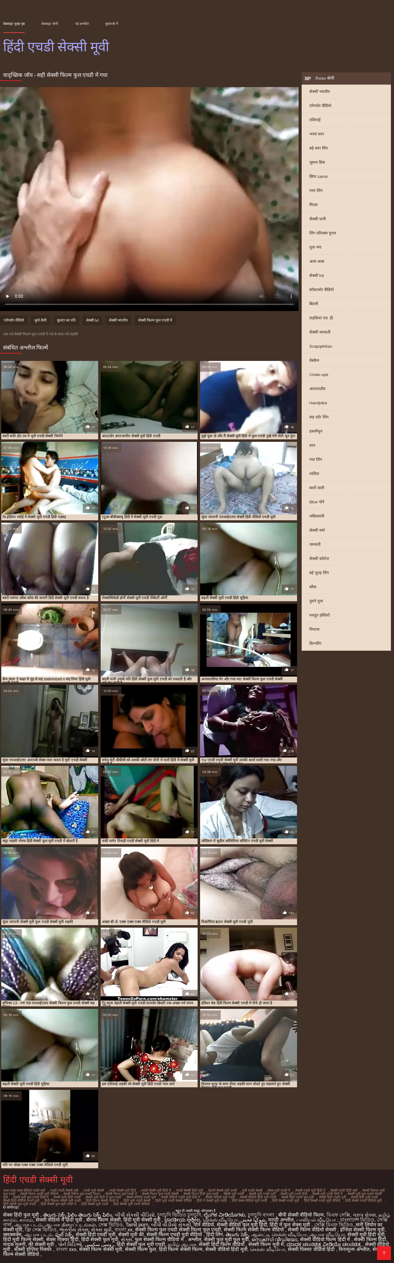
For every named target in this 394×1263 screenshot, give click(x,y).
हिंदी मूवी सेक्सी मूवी (142, 1219)
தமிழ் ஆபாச (182, 1244)
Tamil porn (137, 1224)
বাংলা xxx (66, 1249)
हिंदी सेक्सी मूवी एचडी (94, 1204)
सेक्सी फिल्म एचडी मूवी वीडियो (39, 1194)
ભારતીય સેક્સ (73, 1229)
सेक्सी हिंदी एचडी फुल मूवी (297, 1197)
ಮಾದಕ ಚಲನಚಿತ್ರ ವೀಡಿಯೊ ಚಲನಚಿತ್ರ (324, 1244)
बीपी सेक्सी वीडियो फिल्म (301, 1214)
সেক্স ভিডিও (110, 1224)
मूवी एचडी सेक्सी (252, 1190)
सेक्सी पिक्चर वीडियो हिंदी (312, 1249)
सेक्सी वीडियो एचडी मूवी (141, 1197)
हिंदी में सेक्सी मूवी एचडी (212, 1200)
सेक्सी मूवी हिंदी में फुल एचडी (103, 1197)
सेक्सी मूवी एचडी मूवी (262, 1194)
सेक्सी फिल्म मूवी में (266, 1244)
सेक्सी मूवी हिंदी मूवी (366, 1234)
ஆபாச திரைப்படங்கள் (70, 1224)
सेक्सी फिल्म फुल (140, 1249)
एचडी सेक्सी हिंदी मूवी (189, 1190)
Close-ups (318, 374)
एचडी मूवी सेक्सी (93, 1190)
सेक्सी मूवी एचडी (233, 1194)
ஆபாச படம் (28, 1224)
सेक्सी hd (316, 275)
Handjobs (318, 403)
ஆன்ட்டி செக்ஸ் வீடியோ (279, 1234)
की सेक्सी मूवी (41, 1244)
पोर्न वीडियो (204, 1224)
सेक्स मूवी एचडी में (278, 1190)
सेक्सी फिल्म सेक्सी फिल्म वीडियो (254, 1229)
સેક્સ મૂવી (101, 1229)
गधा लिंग (315, 459)
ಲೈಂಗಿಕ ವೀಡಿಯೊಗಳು (224, 1214)
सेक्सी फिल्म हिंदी (370, 1239)
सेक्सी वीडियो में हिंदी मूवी (59, 1219)
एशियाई (314, 120)
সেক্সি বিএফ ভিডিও (333, 1224)
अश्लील (194, 1239)
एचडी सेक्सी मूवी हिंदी (122, 1190)
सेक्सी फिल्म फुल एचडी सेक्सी (160, 1194)
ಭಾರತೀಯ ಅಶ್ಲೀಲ (182, 1219)
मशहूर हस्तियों (319, 615)
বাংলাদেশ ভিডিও (357, 1219)
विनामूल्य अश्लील (354, 1249)
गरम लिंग (316, 190)
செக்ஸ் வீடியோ (220, 1219)
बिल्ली (313, 304)
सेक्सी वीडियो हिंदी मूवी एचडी (258, 1197)
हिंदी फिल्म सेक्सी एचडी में (102, 1200)
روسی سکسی (99, 1244)
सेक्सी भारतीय (319, 91)
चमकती (314, 544)
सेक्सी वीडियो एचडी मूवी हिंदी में (180, 1197)
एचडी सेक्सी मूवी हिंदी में (156, 1190)
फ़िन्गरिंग (315, 643)
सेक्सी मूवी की (131, 1234)
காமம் (26, 1219)
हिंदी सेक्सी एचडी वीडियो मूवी (363, 1200)
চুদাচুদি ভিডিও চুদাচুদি (179, 1214)
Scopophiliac (320, 346)
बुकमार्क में (111, 24)
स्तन (312, 445)
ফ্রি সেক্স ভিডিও (41, 1229)
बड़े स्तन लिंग (318, 148)
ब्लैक (312, 587)
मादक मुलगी (14, 1244)
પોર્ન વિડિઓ (70, 1244)
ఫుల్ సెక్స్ (64, 1234)
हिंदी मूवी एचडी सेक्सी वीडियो (173, 1200)
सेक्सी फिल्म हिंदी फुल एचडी (201, 1194)
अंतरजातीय (317, 388)
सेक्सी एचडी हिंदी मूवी (343, 1190)
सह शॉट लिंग (318, 417)
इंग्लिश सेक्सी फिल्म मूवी (362, 1229)
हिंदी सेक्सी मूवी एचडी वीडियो (131, 1204)
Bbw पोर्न (316, 502)
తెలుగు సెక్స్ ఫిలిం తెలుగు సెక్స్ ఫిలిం (77, 1214)
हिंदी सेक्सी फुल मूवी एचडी (19, 1204)
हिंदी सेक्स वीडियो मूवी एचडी (249, 1200)
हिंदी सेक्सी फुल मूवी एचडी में (58, 1204)
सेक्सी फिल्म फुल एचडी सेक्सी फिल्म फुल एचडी (178, 1229)
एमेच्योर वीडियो (320, 105)
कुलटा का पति (66, 320)
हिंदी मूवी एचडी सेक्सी (137, 1200)
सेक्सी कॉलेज (319, 558)
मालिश (314, 473)
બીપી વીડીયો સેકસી (171, 1224)
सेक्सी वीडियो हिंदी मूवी (226, 1249)
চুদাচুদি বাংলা (262, 1214)
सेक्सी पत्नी (317, 219)
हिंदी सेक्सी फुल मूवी (99, 1239)
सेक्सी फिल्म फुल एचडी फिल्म (81, 1194)
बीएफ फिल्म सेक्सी (103, 1219)
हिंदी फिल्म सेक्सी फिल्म (181, 1249)
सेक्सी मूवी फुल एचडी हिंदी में (31, 1197)
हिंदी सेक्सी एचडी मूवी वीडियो (322, 1200)
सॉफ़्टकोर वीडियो (321, 289)
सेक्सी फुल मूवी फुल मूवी (226, 1239)
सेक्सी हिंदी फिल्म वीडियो (222, 1244)
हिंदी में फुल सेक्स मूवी (290, 1224)
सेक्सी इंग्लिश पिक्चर (33, 1249)
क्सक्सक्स (12, 1234)
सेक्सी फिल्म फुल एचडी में (155, 320)
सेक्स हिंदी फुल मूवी (21, 1214)
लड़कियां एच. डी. (321, 318)
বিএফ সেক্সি (338, 1214)
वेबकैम (314, 360)
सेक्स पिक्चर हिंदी (62, 1239)
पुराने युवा (316, 601)
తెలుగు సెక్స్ (237, 1234)
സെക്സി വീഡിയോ (274, 1239)
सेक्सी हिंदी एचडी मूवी (332, 1197)
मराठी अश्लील (280, 1219)
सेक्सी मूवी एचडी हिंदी (294, 1194)
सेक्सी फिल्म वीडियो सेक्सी (312, 1229)
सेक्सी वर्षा (317, 530)
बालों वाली (316, 488)
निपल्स (314, 629)
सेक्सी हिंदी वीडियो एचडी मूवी (21, 1200)
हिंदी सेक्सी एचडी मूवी (285, 1200)
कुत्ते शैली (40, 320)
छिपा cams (318, 176)
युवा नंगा (315, 247)
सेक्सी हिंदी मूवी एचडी (364, 1197)
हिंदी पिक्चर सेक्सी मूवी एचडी (62, 1200)
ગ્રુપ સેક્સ (364, 1214)
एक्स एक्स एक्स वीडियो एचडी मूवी (24, 1190)
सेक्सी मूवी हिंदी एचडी (67, 1197)
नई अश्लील (82, 24)
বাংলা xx (123, 1229)
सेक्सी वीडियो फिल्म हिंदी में (325, 1239)
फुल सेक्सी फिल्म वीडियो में (160, 1239)
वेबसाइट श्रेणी (49, 24)
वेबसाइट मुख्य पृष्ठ (14, 24)
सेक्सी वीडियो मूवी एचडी (220, 1197)
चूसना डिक (317, 162)
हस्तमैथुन (315, 431)
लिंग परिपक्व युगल (322, 233)
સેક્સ (126, 1239)
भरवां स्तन (316, 134)
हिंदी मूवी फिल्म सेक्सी (23, 1239)
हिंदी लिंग (214, 1234)
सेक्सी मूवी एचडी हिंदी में (327, 1194)
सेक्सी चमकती (319, 332)
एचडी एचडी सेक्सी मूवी (64, 1190)
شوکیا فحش (252, 1219)
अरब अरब (316, 261)
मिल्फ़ (313, 204)
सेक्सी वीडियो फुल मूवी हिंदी (242, 1224)
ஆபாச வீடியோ (326, 1234)
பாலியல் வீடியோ (316, 1219)
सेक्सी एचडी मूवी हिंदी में (310, 1190)
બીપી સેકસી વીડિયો (135, 1214)
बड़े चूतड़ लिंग (319, 572)
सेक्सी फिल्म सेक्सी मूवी (100, 1249)
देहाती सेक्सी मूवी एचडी (222, 1190)
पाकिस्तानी (316, 516)
